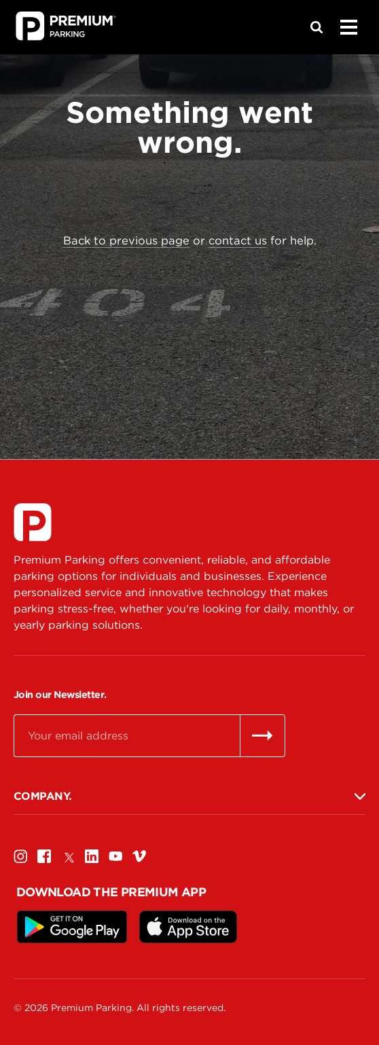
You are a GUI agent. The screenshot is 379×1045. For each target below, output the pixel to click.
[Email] (127, 735)
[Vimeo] (139, 856)
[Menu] (348, 27)
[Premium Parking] (33, 522)
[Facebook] (44, 856)
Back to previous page (126, 240)
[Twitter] (68, 856)
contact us (238, 240)
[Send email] (262, 735)
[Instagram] (20, 856)
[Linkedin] (91, 856)
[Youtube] (115, 856)
